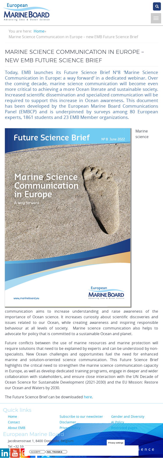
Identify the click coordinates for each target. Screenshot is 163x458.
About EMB (16, 427)
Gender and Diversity (127, 416)
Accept (35, 452)
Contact (14, 422)
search (157, 6)
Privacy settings (115, 443)
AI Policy (117, 422)
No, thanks (54, 452)
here (88, 396)
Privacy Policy (70, 427)
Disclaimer (68, 422)
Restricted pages (124, 427)
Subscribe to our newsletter (81, 416)
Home (39, 31)
